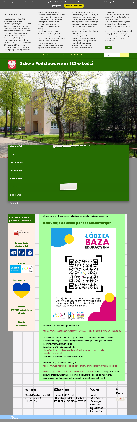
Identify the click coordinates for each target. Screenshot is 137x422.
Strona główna (46, 55)
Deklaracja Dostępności (96, 409)
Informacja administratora (90, 55)
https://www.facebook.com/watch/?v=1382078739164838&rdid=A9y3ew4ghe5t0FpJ (82, 331)
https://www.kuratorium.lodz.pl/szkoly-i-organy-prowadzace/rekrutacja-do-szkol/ (80, 366)
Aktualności (16, 146)
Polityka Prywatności (95, 403)
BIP (93, 395)
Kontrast (77, 55)
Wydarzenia (16, 178)
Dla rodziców (16, 162)
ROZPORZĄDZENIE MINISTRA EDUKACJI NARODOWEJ (68, 371)
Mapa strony (57, 55)
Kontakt (14, 203)
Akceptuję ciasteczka (74, 6)
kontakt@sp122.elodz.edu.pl (69, 398)
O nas (13, 154)
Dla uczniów (16, 170)
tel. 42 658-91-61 (64, 395)
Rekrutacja (15, 186)
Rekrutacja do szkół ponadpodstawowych (20, 219)
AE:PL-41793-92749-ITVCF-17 (70, 401)
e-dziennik (15, 194)
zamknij (108, 47)
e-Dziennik (97, 398)
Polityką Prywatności (62, 2)
